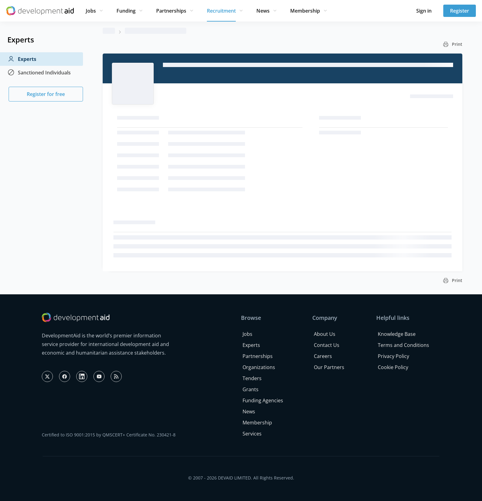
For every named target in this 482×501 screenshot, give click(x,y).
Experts (21, 59)
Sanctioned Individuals (39, 72)
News (263, 10)
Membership (305, 10)
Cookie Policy (393, 367)
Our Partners (329, 367)
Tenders (252, 378)
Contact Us (326, 345)
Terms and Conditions (403, 345)
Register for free (46, 94)
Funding (126, 10)
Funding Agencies (263, 400)
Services (252, 433)
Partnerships (171, 10)
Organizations (259, 367)
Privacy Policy (393, 356)
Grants (251, 389)
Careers (323, 356)
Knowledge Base (397, 334)
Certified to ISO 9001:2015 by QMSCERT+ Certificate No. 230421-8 (109, 435)
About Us (324, 334)
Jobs (91, 10)
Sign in (424, 10)
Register (459, 10)
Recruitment (221, 10)
